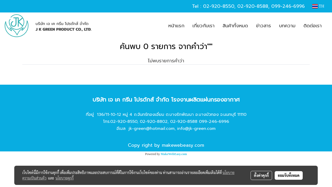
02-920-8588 (252, 6)
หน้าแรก (176, 25)
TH (318, 6)
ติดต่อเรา (312, 25)
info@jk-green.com (196, 128)
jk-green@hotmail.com (152, 128)
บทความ (287, 25)
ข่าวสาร (263, 25)
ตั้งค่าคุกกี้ (261, 175)
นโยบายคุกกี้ (65, 178)
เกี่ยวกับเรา (203, 25)
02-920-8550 (218, 6)
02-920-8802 (154, 121)
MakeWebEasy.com (174, 154)
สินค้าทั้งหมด (235, 25)
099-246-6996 (288, 6)
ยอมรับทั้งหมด (289, 175)
